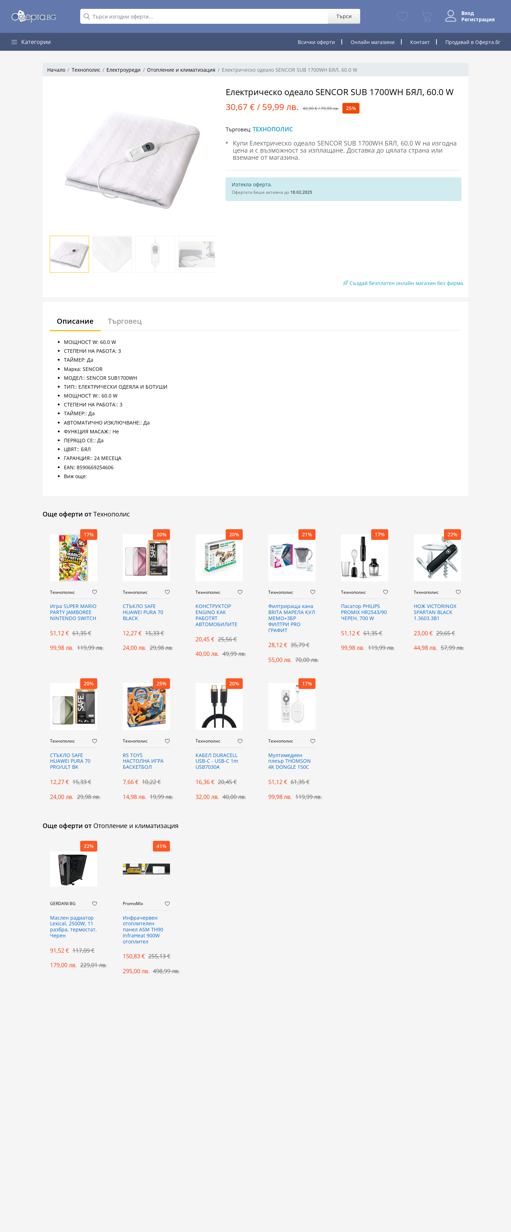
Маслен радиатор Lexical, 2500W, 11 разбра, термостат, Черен (73, 927)
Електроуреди (123, 69)
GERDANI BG (63, 903)
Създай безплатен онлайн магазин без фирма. (404, 283)
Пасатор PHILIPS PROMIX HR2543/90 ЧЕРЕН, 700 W (364, 612)
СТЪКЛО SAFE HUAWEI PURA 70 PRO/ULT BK (70, 761)
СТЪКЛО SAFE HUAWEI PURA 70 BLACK (143, 612)
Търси (344, 16)
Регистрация (478, 19)
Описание (75, 321)
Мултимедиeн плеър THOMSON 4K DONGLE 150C (289, 761)
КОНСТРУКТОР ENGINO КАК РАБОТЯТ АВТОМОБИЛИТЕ (216, 615)
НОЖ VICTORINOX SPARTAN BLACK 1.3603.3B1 (435, 612)
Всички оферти (316, 42)
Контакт (420, 42)
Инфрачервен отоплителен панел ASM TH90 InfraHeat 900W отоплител (143, 930)
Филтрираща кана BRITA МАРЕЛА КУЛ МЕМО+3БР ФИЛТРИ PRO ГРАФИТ (291, 618)
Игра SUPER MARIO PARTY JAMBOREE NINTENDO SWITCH (73, 612)
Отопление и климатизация (181, 69)
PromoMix (133, 903)
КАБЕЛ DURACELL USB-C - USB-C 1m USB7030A (217, 761)
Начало (56, 69)
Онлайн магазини (373, 42)
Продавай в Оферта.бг (472, 42)
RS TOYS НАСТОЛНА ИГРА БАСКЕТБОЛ (143, 761)
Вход (467, 13)
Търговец (125, 321)
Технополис (86, 69)
